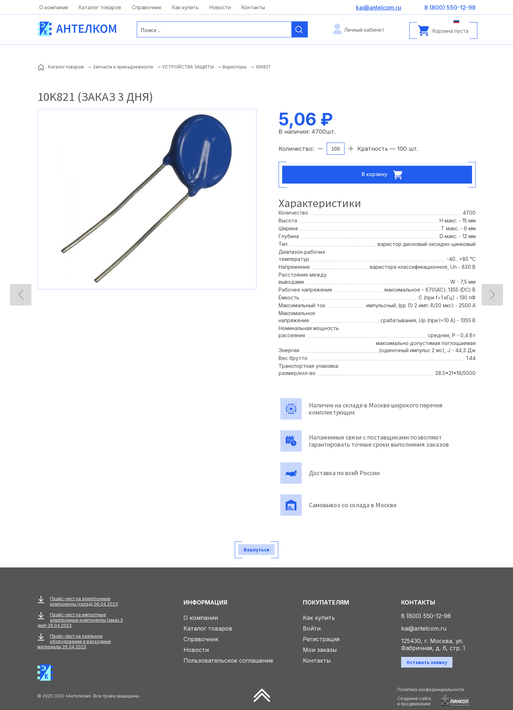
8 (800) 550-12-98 (426, 615)
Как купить (185, 7)
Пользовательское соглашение (228, 660)
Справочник (146, 7)
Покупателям (326, 602)
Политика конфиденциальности (430, 689)
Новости (220, 7)
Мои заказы (320, 649)
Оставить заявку (426, 662)
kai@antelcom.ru (423, 628)
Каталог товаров (100, 7)
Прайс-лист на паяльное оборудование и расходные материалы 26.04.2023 (74, 641)
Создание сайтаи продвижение (414, 701)
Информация (205, 602)
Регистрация (321, 639)
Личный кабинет (364, 30)
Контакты (253, 7)
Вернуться (256, 549)
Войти (312, 628)
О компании (53, 7)
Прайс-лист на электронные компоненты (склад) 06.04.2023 (84, 601)
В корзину (384, 175)
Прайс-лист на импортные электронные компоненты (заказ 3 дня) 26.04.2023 (80, 620)
